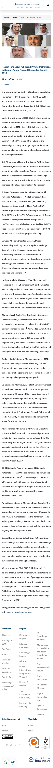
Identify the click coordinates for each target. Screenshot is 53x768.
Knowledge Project (24, 636)
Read (4, 725)
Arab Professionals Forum (43, 667)
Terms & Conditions (7, 670)
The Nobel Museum (42, 686)
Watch (5, 731)
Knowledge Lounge (24, 654)
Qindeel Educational (42, 707)
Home (6, 17)
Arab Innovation (42, 677)
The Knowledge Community (24, 694)
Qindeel (40, 714)
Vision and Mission (6, 661)
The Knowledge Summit (42, 636)
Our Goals (6, 649)
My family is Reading (25, 704)
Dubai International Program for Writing (25, 672)
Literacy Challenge (24, 645)
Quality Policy (8, 677)
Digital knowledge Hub (42, 697)
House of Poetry (23, 683)
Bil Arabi (23, 661)
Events (31, 725)
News (15, 17)
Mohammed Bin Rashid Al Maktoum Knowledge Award (43, 651)
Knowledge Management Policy (8, 686)
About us (6, 635)
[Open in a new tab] (12, 762)
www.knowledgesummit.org (20, 612)
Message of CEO (7, 642)
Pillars (5, 654)
